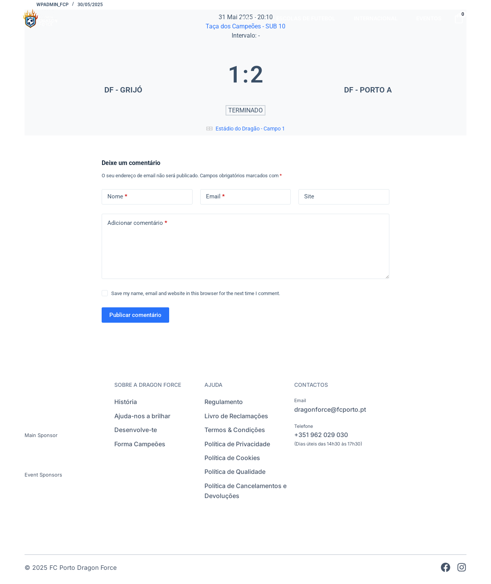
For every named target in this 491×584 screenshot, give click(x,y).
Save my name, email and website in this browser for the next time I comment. (195, 293)
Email (215, 196)
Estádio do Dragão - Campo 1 (250, 128)
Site (309, 196)
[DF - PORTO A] (367, 74)
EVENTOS (429, 18)
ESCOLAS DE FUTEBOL (305, 18)
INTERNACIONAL (376, 18)
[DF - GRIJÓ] (123, 74)
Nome (117, 196)
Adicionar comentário (137, 223)
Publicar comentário (135, 315)
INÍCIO (249, 18)
